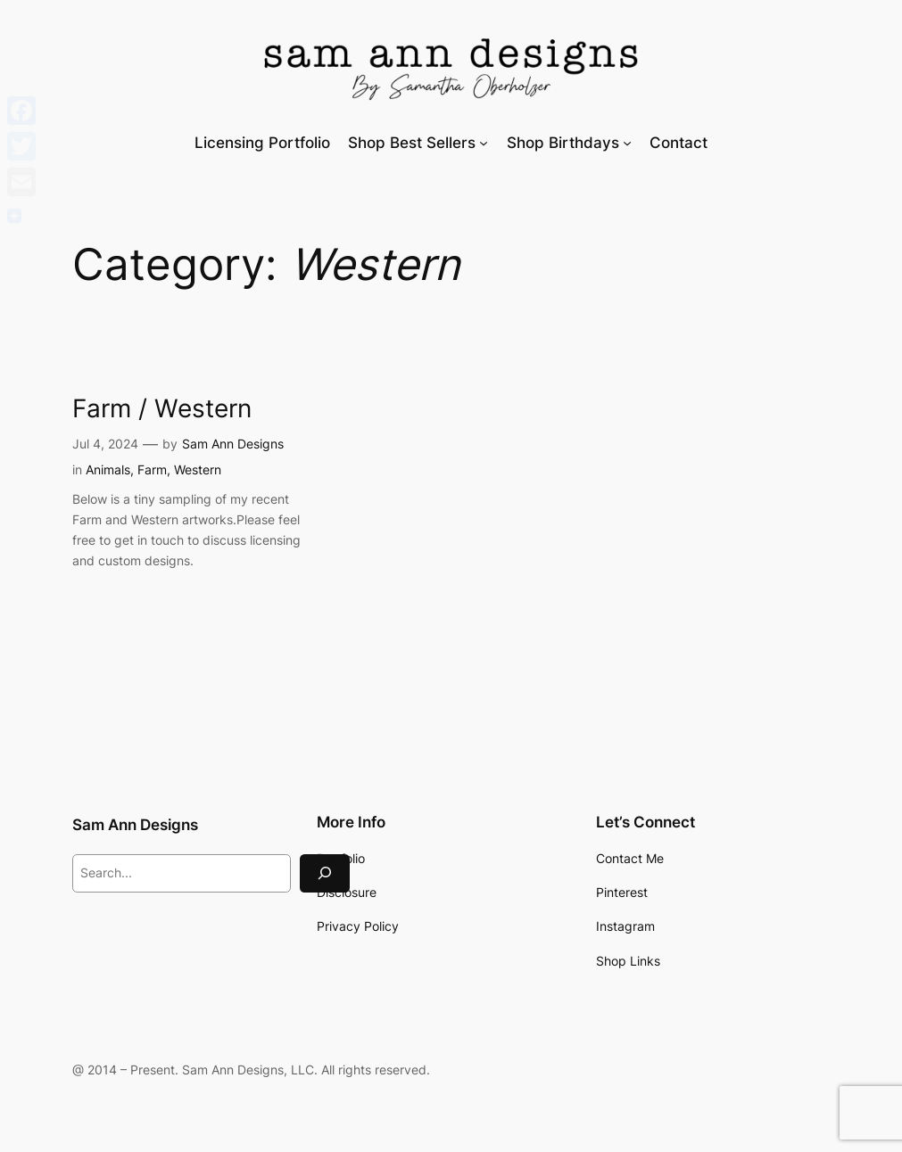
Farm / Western (162, 409)
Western (197, 469)
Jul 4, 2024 (105, 443)
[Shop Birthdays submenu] (627, 142)
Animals (108, 469)
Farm (152, 469)
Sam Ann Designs (233, 443)
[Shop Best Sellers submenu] (483, 142)
